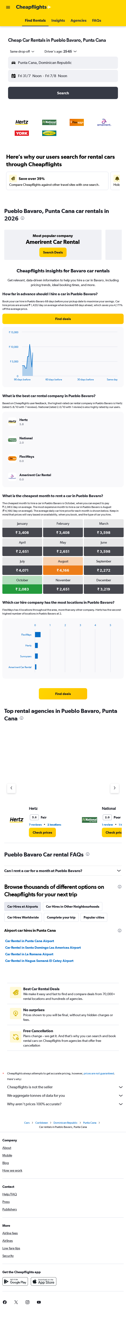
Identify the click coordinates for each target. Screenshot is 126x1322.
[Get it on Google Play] (15, 1281)
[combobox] (22, 51)
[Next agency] (114, 788)
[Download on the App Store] (43, 1281)
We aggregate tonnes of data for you (65, 1095)
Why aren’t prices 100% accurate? (65, 1104)
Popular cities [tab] (94, 917)
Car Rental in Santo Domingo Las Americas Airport (43, 947)
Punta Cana (89, 1122)
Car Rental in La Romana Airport (29, 954)
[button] (8, 7)
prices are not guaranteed (99, 1073)
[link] (53, 252)
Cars (27, 1122)
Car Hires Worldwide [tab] (23, 917)
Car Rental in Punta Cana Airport (29, 941)
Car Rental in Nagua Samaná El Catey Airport (39, 961)
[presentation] (22, 218)
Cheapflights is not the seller (65, 1087)
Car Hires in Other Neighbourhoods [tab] (72, 906)
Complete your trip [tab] (61, 917)
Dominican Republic (65, 1122)
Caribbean (41, 1122)
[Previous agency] (11, 788)
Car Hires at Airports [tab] (22, 906)
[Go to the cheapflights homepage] (33, 7)
